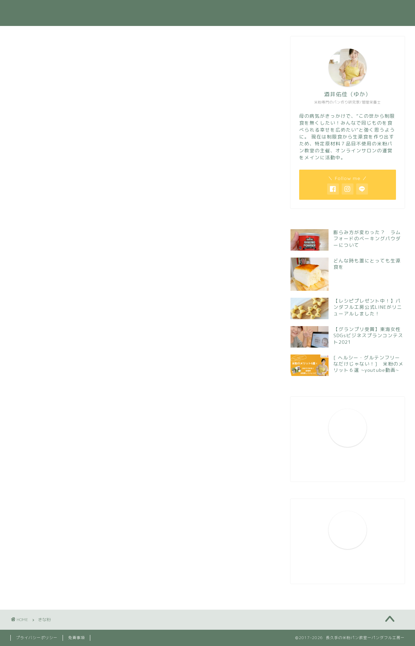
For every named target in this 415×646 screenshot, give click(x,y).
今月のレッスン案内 (282, 11)
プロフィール (188, 11)
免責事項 (76, 637)
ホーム (147, 11)
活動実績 (231, 11)
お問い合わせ (338, 11)
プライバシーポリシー (36, 637)
